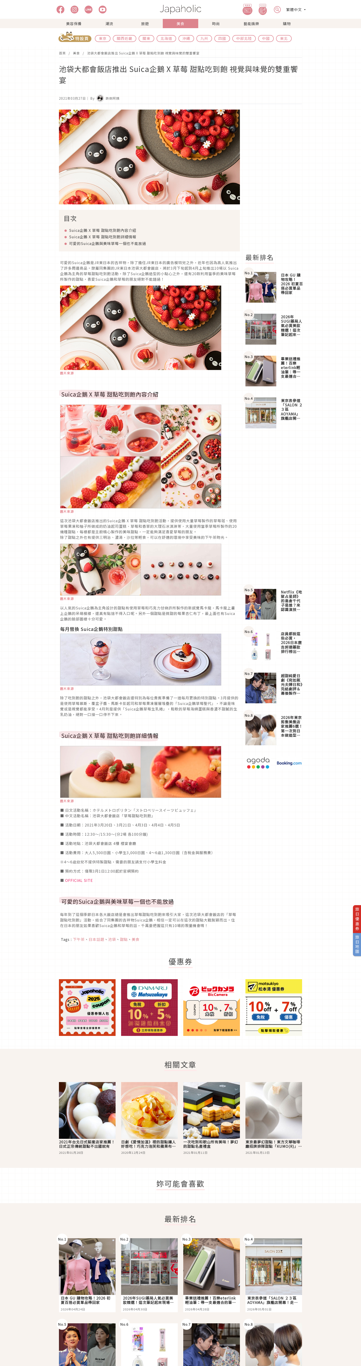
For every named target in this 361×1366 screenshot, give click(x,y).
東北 (284, 38)
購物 (287, 23)
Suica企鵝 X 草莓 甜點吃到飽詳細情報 (102, 236)
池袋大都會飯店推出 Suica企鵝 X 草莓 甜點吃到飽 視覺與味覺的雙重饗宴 (143, 53)
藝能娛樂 (251, 23)
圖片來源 (67, 373)
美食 (180, 23)
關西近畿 (124, 38)
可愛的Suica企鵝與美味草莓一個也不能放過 (107, 243)
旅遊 (145, 23)
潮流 (109, 23)
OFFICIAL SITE (79, 880)
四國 (222, 38)
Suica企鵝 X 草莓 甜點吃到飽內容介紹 (102, 230)
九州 (204, 38)
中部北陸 (244, 38)
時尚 (216, 23)
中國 (266, 38)
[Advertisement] (276, 179)
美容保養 (74, 23)
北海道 (166, 38)
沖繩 (186, 38)
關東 (146, 38)
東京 (103, 38)
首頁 (62, 53)
